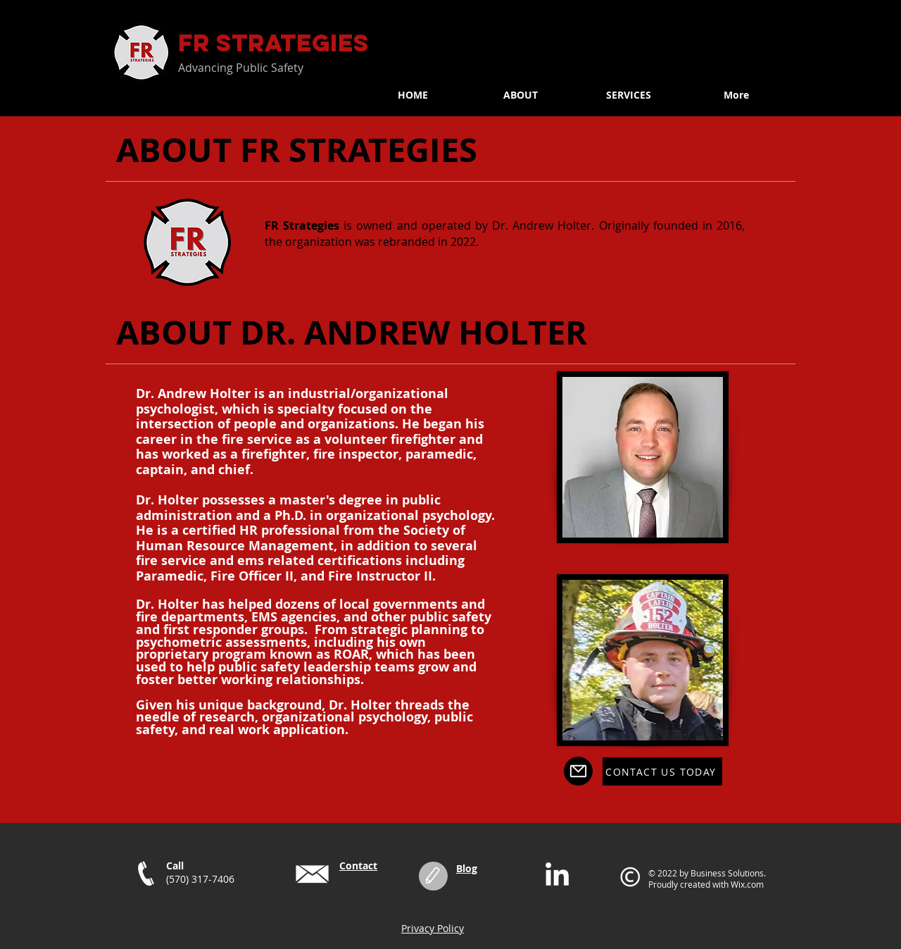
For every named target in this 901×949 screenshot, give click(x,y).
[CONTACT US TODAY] (662, 771)
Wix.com (747, 884)
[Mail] (578, 771)
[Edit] (433, 876)
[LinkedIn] (557, 876)
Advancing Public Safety (240, 67)
